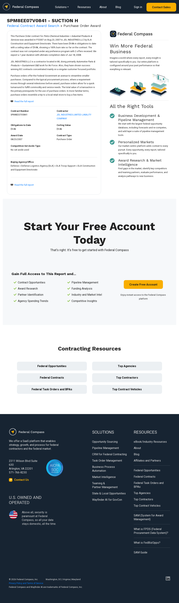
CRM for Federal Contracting (109, 454)
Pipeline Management (105, 448)
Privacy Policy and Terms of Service (26, 583)
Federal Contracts (52, 377)
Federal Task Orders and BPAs (52, 389)
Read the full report (24, 101)
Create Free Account (143, 284)
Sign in (138, 7)
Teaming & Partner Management (105, 485)
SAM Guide (140, 552)
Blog (118, 7)
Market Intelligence (104, 477)
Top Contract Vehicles (127, 389)
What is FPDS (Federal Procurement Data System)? (151, 531)
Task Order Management (107, 460)
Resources (84, 7)
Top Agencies (127, 366)
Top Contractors (127, 377)
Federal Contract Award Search (33, 26)
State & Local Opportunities (109, 493)
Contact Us (21, 479)
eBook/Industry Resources (150, 441)
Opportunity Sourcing (105, 441)
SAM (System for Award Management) (148, 517)
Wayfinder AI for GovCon (107, 499)
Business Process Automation (103, 468)
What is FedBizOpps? (147, 542)
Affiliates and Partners (147, 460)
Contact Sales (161, 7)
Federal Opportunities (51, 366)
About (103, 7)
